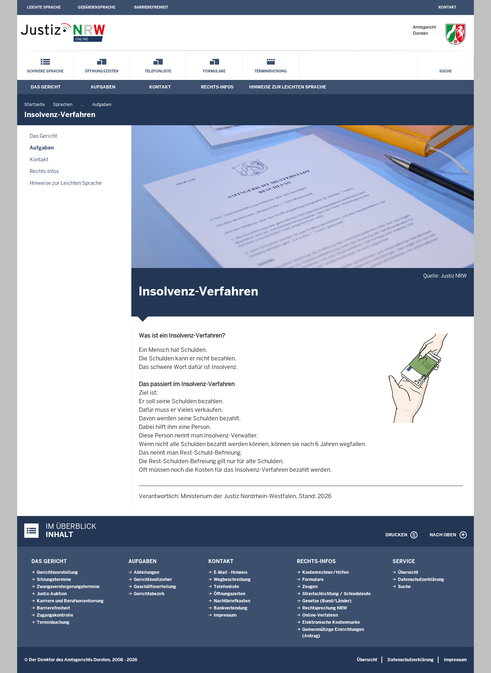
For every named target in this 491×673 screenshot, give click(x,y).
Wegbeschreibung (232, 579)
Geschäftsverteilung (155, 586)
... (82, 104)
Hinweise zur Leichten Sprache (287, 87)
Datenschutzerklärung (421, 579)
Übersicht (408, 572)
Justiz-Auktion (52, 594)
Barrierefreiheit (151, 7)
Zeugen (310, 586)
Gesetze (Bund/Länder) (326, 601)
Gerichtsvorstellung (57, 572)
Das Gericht (46, 87)
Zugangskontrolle (55, 615)
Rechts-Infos (217, 87)
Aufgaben (103, 87)
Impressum (225, 615)
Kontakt (447, 7)
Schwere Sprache (45, 71)
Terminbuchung (270, 71)
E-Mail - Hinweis (230, 572)
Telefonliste (158, 71)
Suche (445, 71)
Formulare (214, 71)
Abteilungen (146, 572)
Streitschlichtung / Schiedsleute (336, 594)
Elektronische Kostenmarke (331, 622)
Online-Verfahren (320, 615)
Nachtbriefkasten (232, 601)
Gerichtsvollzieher (153, 579)
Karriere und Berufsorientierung (70, 601)
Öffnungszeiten (101, 71)
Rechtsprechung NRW (324, 608)
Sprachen (62, 104)
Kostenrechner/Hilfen (325, 572)
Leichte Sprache (44, 7)
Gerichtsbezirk (149, 594)
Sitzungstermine (54, 579)
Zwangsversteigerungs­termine (68, 586)
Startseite (34, 104)
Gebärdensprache (96, 7)
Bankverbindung (230, 608)
